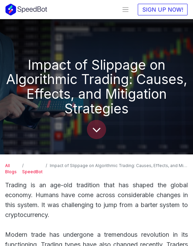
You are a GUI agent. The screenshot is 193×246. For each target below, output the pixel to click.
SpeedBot (32, 171)
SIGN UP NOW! (162, 9)
